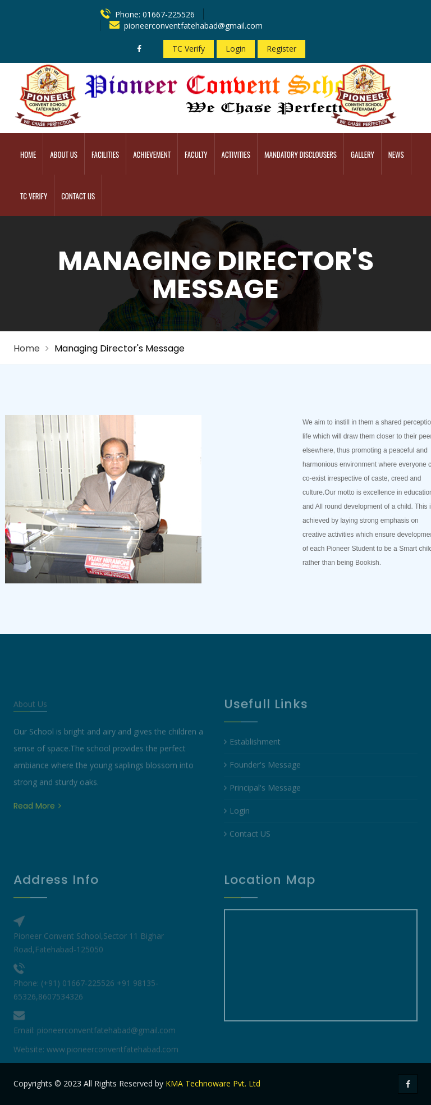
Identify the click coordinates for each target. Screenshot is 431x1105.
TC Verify (188, 48)
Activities (236, 154)
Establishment (252, 754)
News (396, 154)
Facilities (105, 154)
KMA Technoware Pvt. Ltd (213, 1083)
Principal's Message (262, 800)
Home (28, 154)
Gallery (362, 154)
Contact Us (78, 196)
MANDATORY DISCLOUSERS (300, 154)
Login (236, 48)
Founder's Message (262, 777)
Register (281, 48)
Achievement (152, 154)
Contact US (247, 846)
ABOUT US (63, 154)
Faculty (196, 154)
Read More (37, 818)
